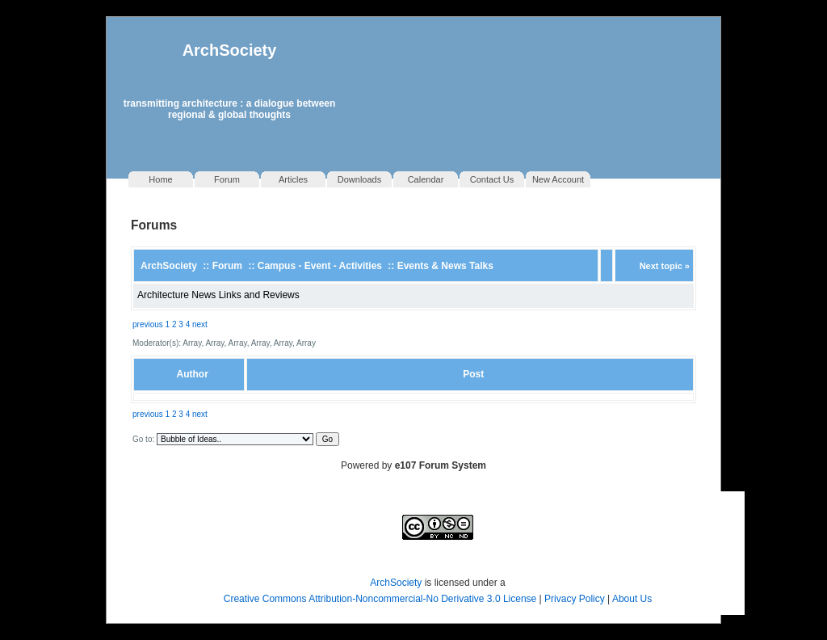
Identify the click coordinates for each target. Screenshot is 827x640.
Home (160, 179)
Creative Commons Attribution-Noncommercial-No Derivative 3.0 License (380, 598)
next (200, 324)
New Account (558, 179)
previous (147, 324)
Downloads (359, 179)
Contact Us (492, 179)
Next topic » (665, 266)
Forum (227, 179)
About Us (632, 598)
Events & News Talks (445, 266)
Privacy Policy (575, 598)
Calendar (426, 179)
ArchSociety (230, 50)
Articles (293, 179)
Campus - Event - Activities (320, 266)
